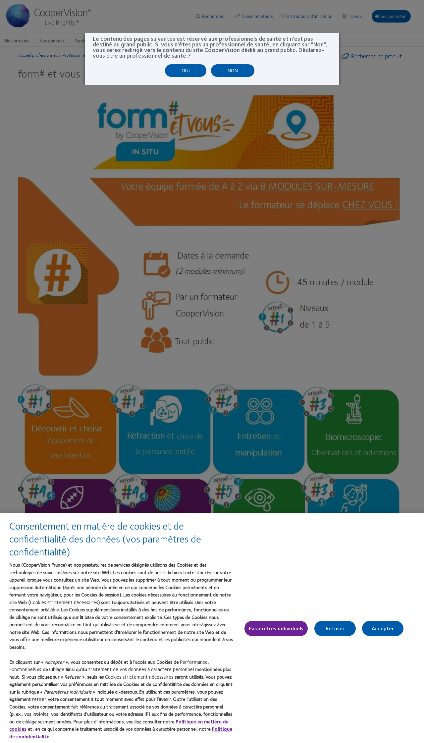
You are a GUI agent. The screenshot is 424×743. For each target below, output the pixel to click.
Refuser (335, 628)
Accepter (383, 628)
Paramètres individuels (276, 628)
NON (233, 70)
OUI (186, 70)
